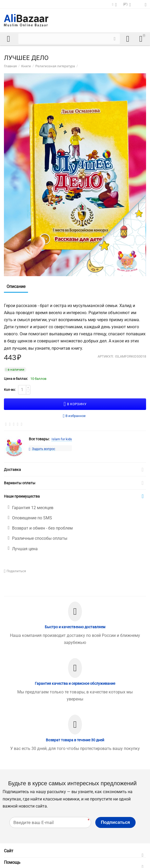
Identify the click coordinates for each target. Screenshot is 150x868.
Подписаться (115, 822)
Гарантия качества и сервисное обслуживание (75, 683)
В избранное (74, 416)
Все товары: (39, 439)
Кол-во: (9, 390)
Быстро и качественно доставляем (75, 627)
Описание (16, 286)
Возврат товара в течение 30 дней (75, 740)
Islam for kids (62, 439)
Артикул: (106, 356)
